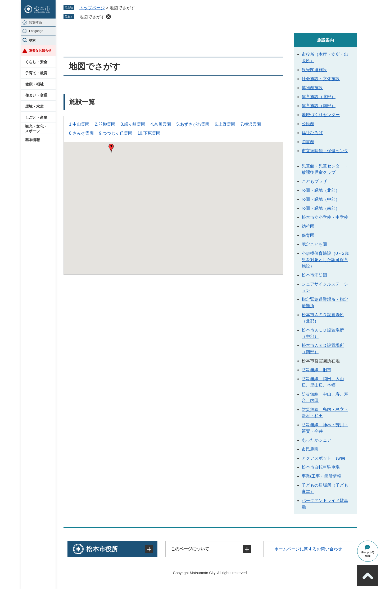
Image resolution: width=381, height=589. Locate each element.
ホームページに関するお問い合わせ (308, 549)
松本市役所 (102, 548)
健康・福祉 (34, 84)
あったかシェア (316, 440)
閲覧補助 (35, 22)
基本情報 (32, 140)
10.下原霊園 (149, 133)
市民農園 (310, 449)
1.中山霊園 (79, 124)
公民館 (308, 123)
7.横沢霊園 (251, 124)
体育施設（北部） (318, 96)
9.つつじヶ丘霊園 (115, 133)
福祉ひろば (312, 132)
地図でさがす (92, 17)
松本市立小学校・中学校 (325, 217)
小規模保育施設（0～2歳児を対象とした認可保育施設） (325, 259)
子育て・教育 (36, 73)
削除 (108, 16)
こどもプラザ (314, 181)
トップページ (92, 8)
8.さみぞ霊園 (81, 133)
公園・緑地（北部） (321, 190)
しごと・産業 (36, 117)
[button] (111, 148)
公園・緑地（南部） (321, 208)
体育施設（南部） (318, 105)
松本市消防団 (314, 275)
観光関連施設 (314, 69)
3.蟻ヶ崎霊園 (133, 124)
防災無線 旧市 (316, 370)
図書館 (308, 141)
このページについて (190, 549)
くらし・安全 (36, 62)
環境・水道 (34, 106)
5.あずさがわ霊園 (192, 124)
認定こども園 (314, 244)
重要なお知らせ (40, 50)
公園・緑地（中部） (321, 199)
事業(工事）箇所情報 (321, 476)
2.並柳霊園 (105, 124)
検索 (32, 40)
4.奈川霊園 (161, 124)
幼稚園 (308, 226)
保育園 (308, 235)
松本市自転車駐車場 (321, 467)
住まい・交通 (36, 95)
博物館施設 (312, 87)
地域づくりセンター (321, 114)
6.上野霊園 (225, 124)
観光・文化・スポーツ (36, 128)
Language (36, 31)
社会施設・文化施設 (321, 78)
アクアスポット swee (323, 458)
